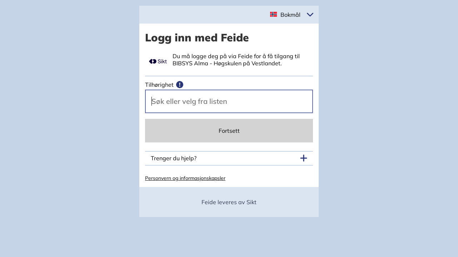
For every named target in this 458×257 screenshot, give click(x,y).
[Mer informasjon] (179, 84)
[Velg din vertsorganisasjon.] (229, 101)
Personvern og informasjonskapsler (185, 178)
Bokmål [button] (290, 14)
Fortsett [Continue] (229, 130)
